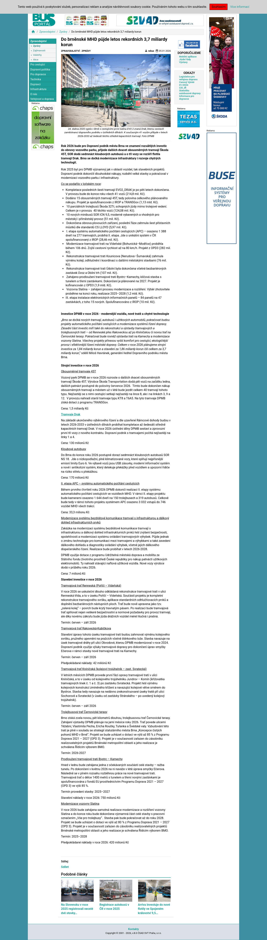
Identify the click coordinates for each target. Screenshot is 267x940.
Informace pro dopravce (186, 97)
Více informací (239, 7)
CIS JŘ (182, 87)
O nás (33, 94)
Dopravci (35, 84)
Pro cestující (37, 64)
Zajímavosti (39, 50)
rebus (149, 50)
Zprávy (63, 31)
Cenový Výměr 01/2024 (187, 83)
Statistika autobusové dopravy (189, 92)
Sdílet (65, 867)
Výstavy (183, 62)
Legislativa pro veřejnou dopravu (188, 78)
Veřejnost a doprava (42, 99)
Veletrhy (37, 55)
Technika (35, 79)
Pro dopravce (38, 74)
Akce (35, 59)
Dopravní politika (40, 69)
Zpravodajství (47, 31)
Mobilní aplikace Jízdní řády (188, 58)
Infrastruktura (38, 89)
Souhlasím (218, 7)
